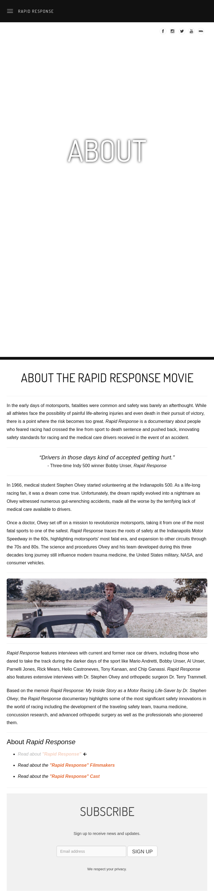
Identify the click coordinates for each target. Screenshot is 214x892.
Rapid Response (35, 11)
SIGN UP (142, 851)
